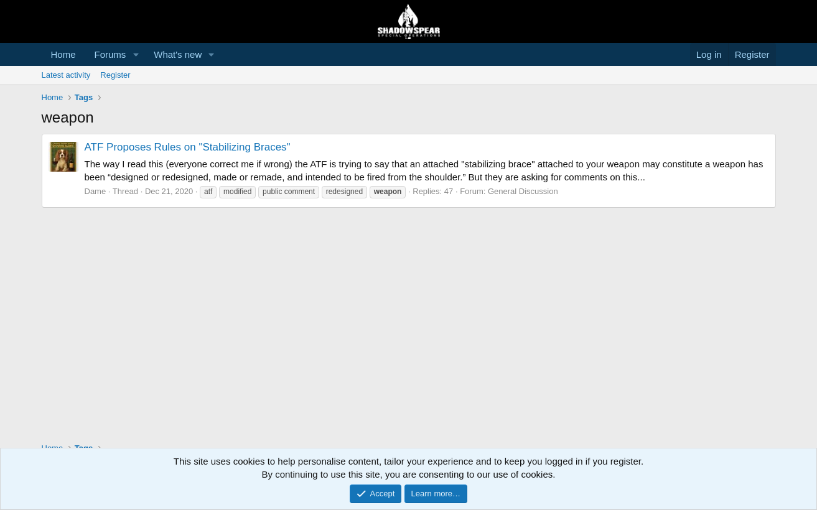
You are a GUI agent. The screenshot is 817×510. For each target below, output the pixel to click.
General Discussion (523, 191)
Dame (95, 191)
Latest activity (66, 75)
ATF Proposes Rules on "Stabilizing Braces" (188, 147)
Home (63, 54)
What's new (178, 54)
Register (115, 75)
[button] (135, 54)
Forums (110, 54)
